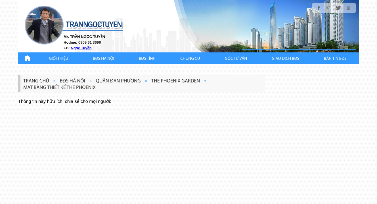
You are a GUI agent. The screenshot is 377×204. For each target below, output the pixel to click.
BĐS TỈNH (147, 59)
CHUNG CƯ (190, 59)
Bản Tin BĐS (335, 59)
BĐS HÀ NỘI (103, 59)
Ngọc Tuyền (81, 48)
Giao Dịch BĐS (285, 59)
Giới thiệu (58, 59)
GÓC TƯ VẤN (236, 59)
